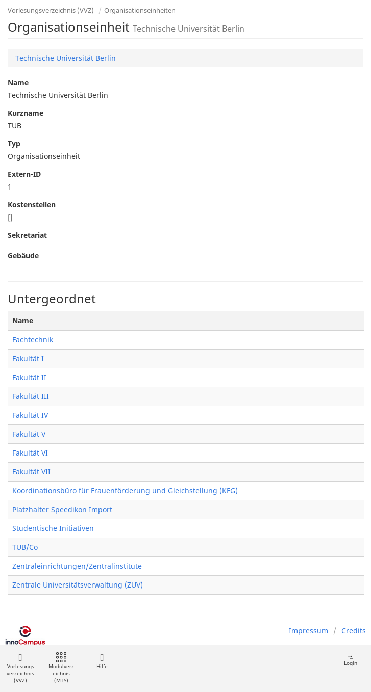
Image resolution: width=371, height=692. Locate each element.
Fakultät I (28, 358)
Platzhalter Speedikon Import (62, 509)
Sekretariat (27, 235)
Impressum (308, 630)
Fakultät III (30, 396)
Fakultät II (29, 377)
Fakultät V (28, 434)
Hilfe (102, 661)
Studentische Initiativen (53, 528)
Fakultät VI (30, 453)
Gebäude (23, 255)
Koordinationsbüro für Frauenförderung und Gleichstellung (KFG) (125, 490)
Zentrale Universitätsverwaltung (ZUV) (77, 585)
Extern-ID (24, 174)
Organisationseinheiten (140, 10)
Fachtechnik (32, 339)
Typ (14, 143)
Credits (353, 630)
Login (350, 660)
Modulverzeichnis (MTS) (61, 668)
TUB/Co (25, 547)
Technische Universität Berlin (65, 58)
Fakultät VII (31, 471)
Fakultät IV (30, 415)
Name (18, 82)
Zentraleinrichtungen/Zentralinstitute (77, 566)
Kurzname (25, 113)
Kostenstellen (32, 204)
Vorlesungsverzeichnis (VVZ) (51, 10)
